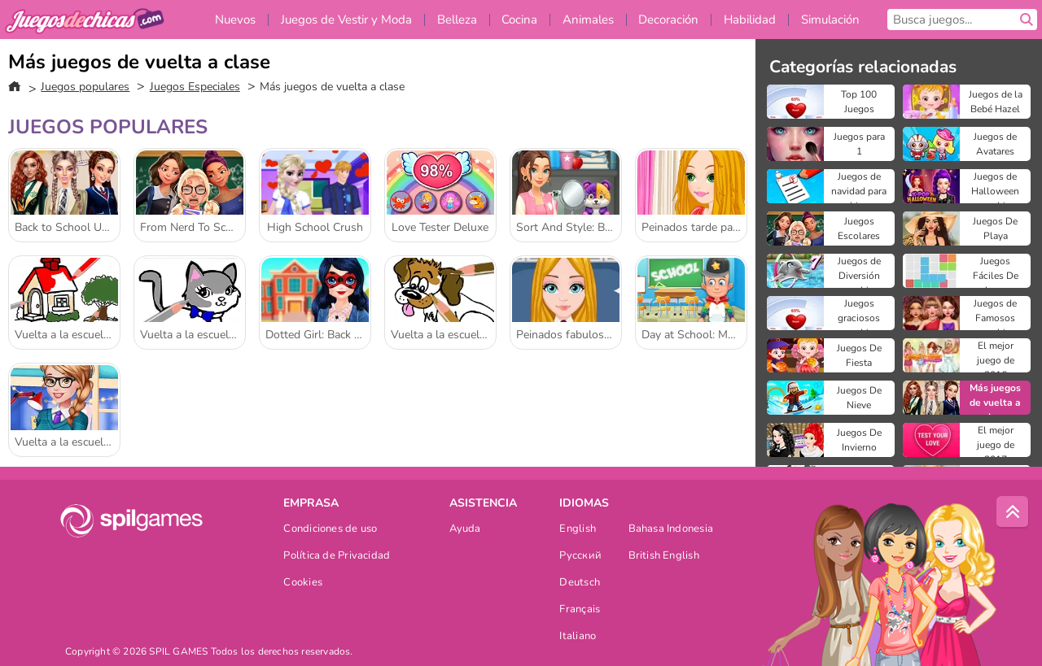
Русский (580, 557)
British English (663, 557)
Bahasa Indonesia (671, 530)
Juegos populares (85, 86)
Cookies (302, 583)
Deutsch (579, 583)
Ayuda (465, 530)
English (577, 530)
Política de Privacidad (336, 557)
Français (579, 610)
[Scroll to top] (1012, 512)
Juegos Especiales (195, 86)
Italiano (577, 637)
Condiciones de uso (330, 530)
